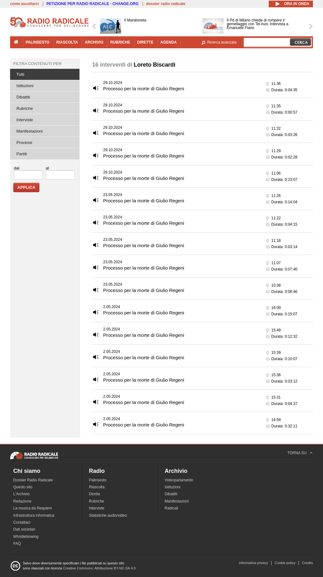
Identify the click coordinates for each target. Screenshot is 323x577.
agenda (168, 42)
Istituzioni (24, 85)
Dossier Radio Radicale (33, 480)
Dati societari (24, 529)
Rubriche (24, 108)
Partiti (21, 154)
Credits (307, 563)
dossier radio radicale (165, 4)
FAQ (17, 543)
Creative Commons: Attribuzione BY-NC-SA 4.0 (99, 568)
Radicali (171, 508)
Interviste (24, 119)
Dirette (94, 494)
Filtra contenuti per (37, 63)
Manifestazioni (29, 131)
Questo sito (22, 487)
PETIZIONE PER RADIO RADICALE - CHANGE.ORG (92, 4)
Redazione (22, 501)
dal (16, 168)
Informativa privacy (253, 563)
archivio (94, 42)
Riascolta (96, 487)
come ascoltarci (24, 4)
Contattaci (21, 522)
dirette (145, 42)
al (47, 168)
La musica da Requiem (32, 508)
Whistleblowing (25, 536)
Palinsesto (97, 480)
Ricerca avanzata (222, 42)
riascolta (67, 42)
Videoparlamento (179, 480)
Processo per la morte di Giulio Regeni (143, 88)
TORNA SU (297, 453)
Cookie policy (285, 563)
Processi (24, 142)
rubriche (120, 42)
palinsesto (38, 42)
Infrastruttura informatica (33, 515)
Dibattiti (23, 97)
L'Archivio (21, 494)
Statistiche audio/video (108, 515)
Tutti (20, 74)
